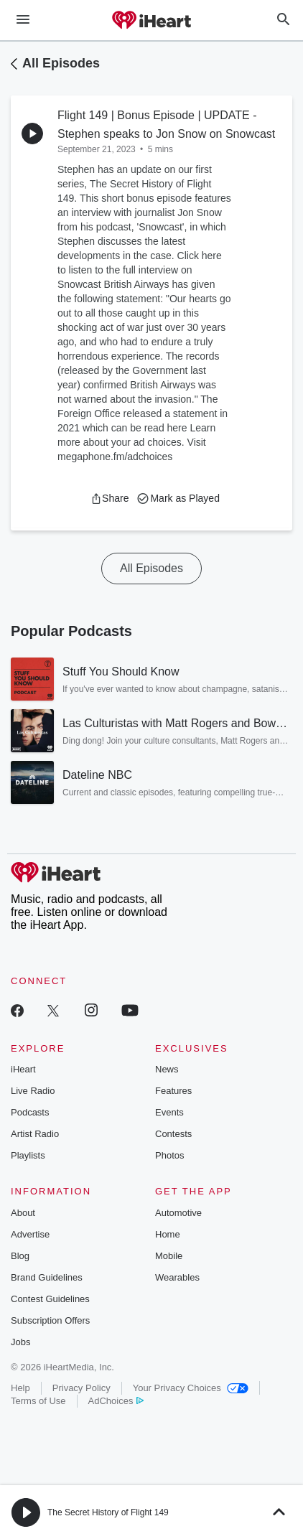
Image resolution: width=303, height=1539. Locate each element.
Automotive (178, 1212)
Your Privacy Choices (190, 1388)
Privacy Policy (81, 1388)
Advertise (30, 1234)
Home (167, 1234)
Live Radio (33, 1090)
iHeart (23, 1069)
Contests (173, 1133)
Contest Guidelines (50, 1299)
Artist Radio (35, 1133)
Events (169, 1112)
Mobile (168, 1255)
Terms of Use (38, 1400)
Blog (20, 1255)
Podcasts (30, 1112)
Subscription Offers (50, 1320)
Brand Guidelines (47, 1277)
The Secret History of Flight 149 (108, 1512)
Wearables (177, 1277)
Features (173, 1090)
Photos (169, 1155)
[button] (109, 498)
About (23, 1212)
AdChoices (116, 1400)
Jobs (20, 1342)
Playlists (28, 1155)
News (167, 1069)
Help (20, 1388)
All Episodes (61, 63)
